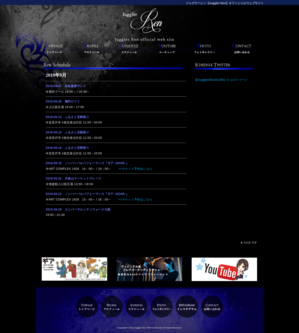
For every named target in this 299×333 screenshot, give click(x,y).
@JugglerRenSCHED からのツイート (221, 79)
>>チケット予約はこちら (134, 168)
